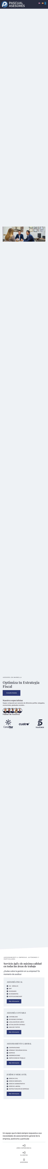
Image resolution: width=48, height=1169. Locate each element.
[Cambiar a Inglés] (39, 3)
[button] (45, 3)
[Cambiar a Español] (42, 3)
